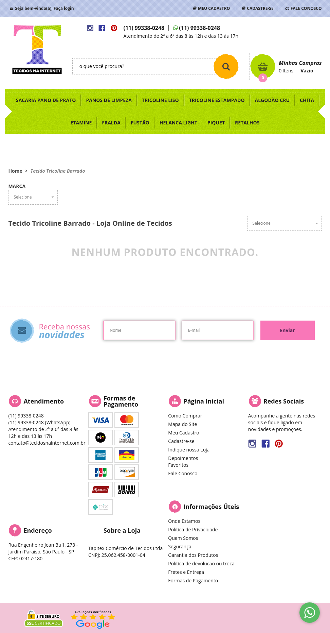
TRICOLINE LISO (160, 100)
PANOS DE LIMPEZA (108, 100)
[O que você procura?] (226, 66)
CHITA (307, 100)
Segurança (179, 546)
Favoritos (178, 465)
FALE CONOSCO (306, 8)
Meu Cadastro (183, 432)
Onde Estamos (184, 521)
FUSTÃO (140, 122)
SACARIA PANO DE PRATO (46, 100)
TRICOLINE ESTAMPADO (217, 100)
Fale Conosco (182, 473)
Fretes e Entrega (186, 572)
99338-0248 (143, 28)
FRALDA (111, 122)
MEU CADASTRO (214, 8)
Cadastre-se (181, 441)
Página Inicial (203, 401)
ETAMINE (81, 122)
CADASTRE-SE (260, 8)
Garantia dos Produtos (193, 555)
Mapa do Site (182, 424)
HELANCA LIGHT (178, 122)
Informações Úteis (211, 506)
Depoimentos (183, 458)
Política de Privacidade (193, 529)
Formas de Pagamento (193, 580)
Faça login (64, 8)
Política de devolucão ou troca (201, 563)
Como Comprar (185, 415)
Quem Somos (183, 538)
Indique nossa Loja (188, 449)
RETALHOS (247, 122)
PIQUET (216, 122)
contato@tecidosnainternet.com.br (46, 443)
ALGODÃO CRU (272, 100)
